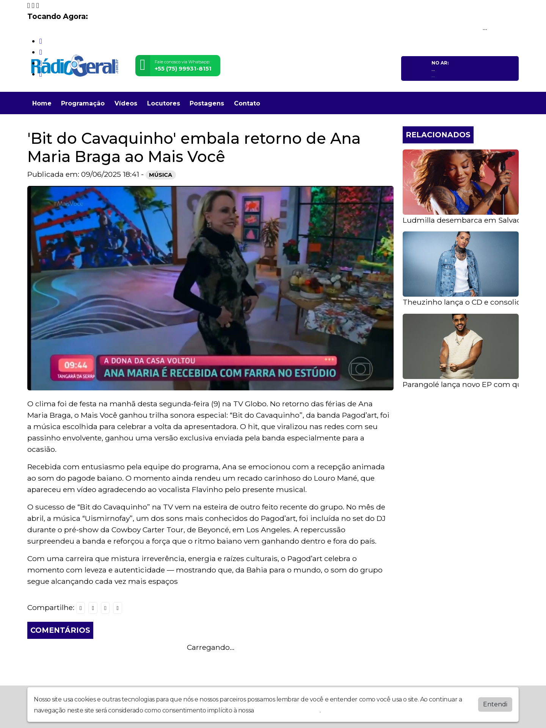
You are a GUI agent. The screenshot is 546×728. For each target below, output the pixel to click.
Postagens (207, 103)
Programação (83, 103)
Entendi (495, 704)
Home (42, 103)
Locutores (163, 103)
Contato (247, 103)
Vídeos (126, 103)
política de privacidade (287, 710)
